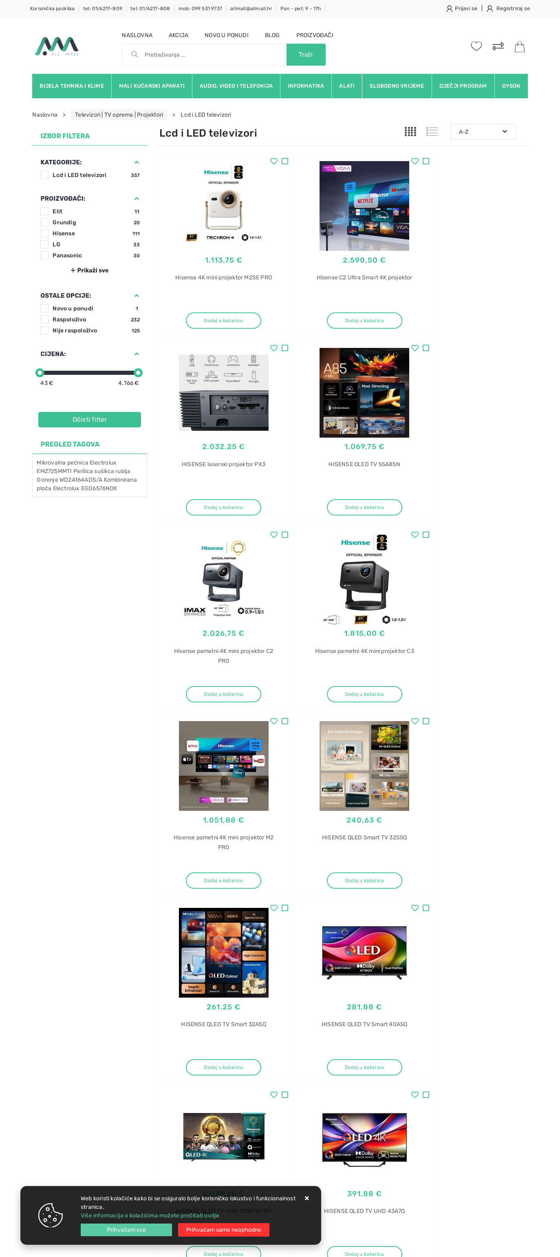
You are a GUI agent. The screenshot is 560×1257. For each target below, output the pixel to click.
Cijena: (53, 354)
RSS (424, 999)
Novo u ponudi (227, 35)
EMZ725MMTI (54, 471)
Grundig (96, 222)
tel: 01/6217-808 (150, 8)
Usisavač (425, 1052)
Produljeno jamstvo (264, 1078)
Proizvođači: (62, 198)
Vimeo (489, 980)
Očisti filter (90, 419)
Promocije (251, 1103)
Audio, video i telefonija (236, 86)
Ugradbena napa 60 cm (444, 1166)
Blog (272, 35)
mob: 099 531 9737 (200, 8)
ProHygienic (429, 1095)
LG (96, 244)
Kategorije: (61, 162)
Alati (347, 86)
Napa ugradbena (435, 1138)
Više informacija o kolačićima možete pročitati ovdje (150, 1215)
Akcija (178, 35)
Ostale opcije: (65, 295)
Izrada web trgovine (504, 1245)
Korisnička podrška (52, 8)
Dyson (511, 86)
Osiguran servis (179, 1127)
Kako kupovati (178, 1078)
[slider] (39, 372)
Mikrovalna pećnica (62, 462)
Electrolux (103, 462)
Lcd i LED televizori (96, 175)
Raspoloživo (96, 319)
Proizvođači (314, 35)
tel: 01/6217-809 (102, 8)
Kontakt (169, 1066)
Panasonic (96, 255)
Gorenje (47, 479)
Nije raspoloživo (96, 330)
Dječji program (463, 86)
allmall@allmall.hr (251, 8)
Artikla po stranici (452, 920)
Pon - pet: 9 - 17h (300, 8)
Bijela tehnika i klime (72, 86)
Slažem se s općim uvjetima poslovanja (107, 1012)
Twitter (405, 980)
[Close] (126, 1230)
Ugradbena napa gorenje (446, 1123)
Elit (96, 211)
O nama (248, 1054)
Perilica (83, 471)
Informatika (306, 86)
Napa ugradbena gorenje (446, 1152)
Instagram (448, 980)
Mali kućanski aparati (152, 86)
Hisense (96, 233)
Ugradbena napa (435, 1109)
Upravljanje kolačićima (189, 1139)
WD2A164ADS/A (81, 479)
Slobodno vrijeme (397, 86)
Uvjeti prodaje (178, 1054)
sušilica (104, 471)
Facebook (363, 980)
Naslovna (137, 35)
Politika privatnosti (262, 1066)
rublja (122, 471)
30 (362, 920)
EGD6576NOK (99, 488)
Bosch (421, 1066)
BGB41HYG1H (431, 1081)
